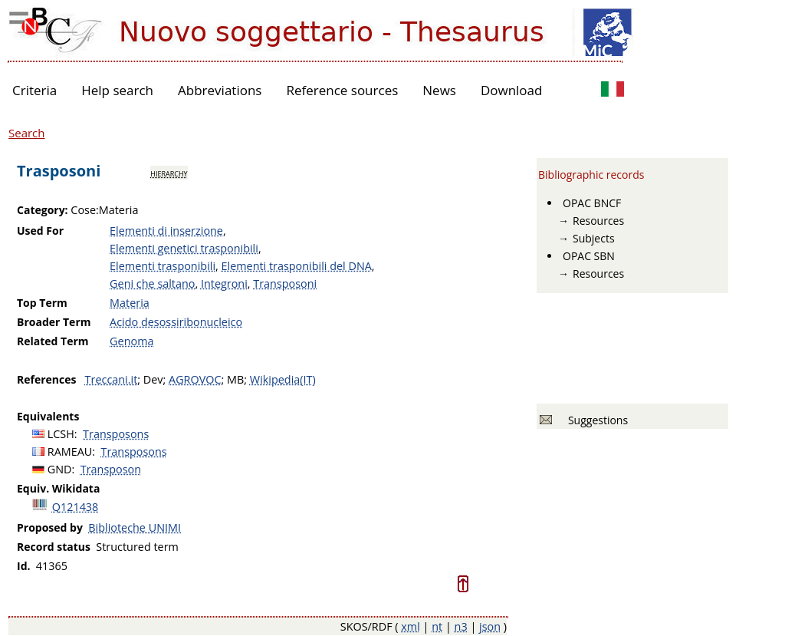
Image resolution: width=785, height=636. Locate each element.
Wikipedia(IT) (283, 379)
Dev (153, 379)
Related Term (53, 341)
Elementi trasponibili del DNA (297, 266)
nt (437, 626)
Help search (117, 90)
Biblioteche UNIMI (134, 527)
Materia (129, 302)
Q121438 (75, 506)
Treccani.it (111, 379)
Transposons (116, 434)
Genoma (131, 341)
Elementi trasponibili (162, 266)
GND (60, 469)
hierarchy (168, 173)
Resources (598, 220)
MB (235, 379)
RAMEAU (70, 451)
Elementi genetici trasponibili (184, 248)
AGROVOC (195, 379)
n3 (461, 626)
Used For (40, 230)
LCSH (61, 434)
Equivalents (48, 416)
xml (410, 626)
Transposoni (285, 283)
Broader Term (54, 322)
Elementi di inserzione (166, 230)
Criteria (34, 90)
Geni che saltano (152, 283)
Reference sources (342, 90)
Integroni (224, 283)
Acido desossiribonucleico (176, 322)
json (490, 626)
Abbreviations (219, 90)
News (439, 90)
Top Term (42, 302)
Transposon (110, 469)
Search (26, 132)
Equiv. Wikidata (58, 488)
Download (512, 90)
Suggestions (595, 420)
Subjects (594, 238)
